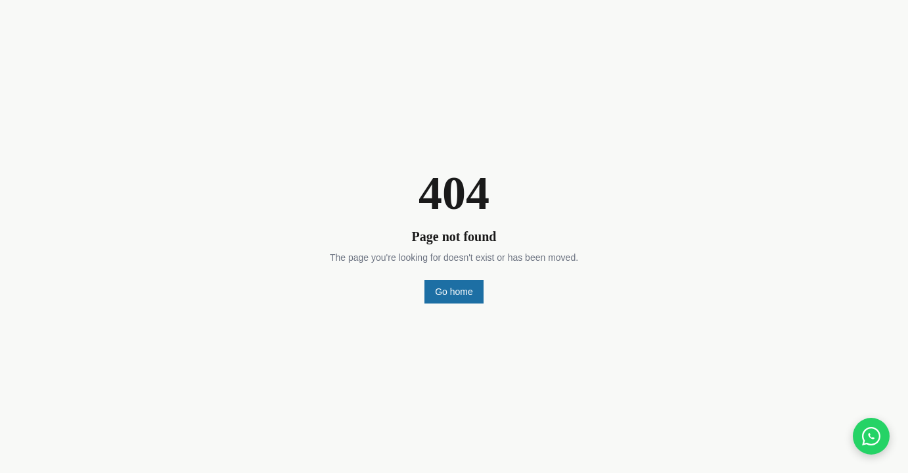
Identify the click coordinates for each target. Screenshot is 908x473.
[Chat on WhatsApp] (871, 436)
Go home (454, 291)
